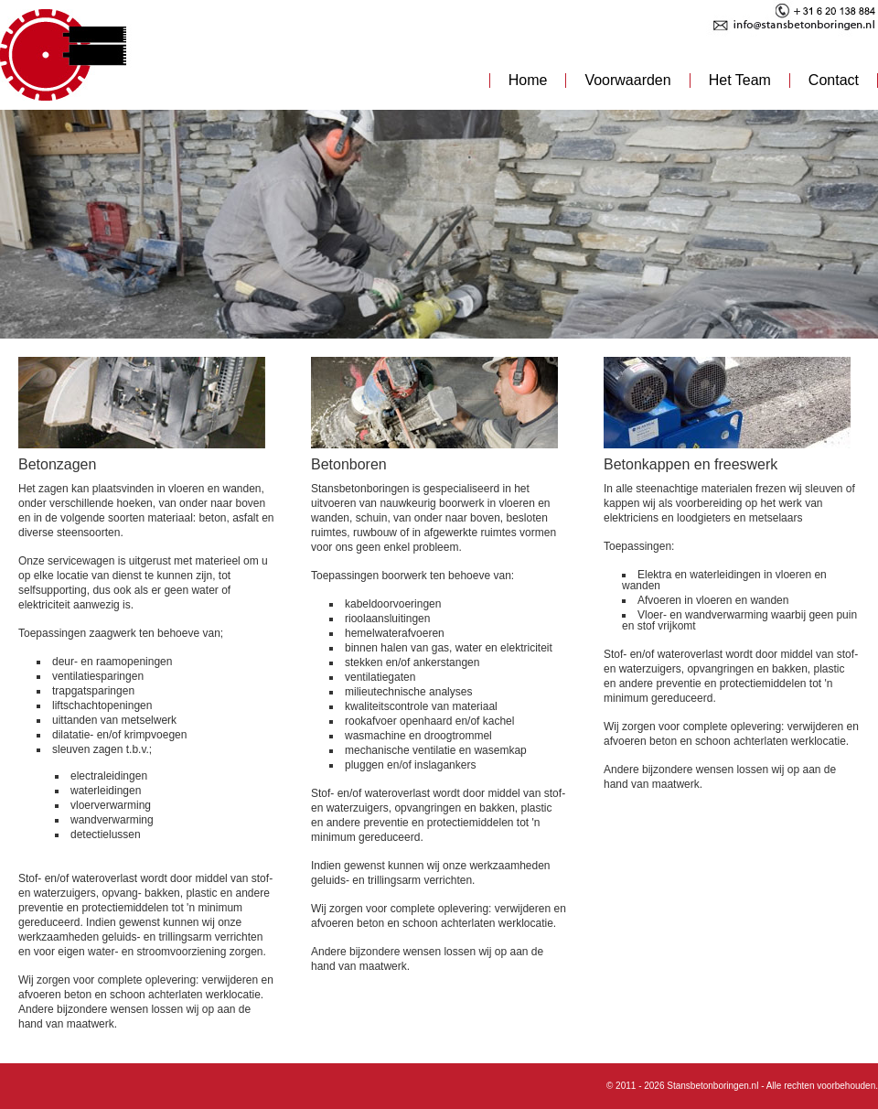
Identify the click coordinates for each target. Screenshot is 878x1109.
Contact (833, 80)
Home (528, 80)
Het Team (740, 80)
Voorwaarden (627, 80)
